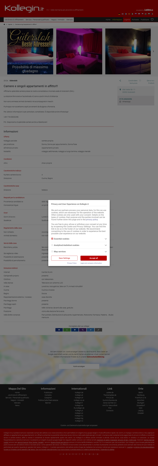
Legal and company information (91, 263)
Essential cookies (60, 239)
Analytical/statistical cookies (65, 245)
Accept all (94, 258)
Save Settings (64, 258)
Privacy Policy (72, 263)
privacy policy (92, 219)
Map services (58, 251)
